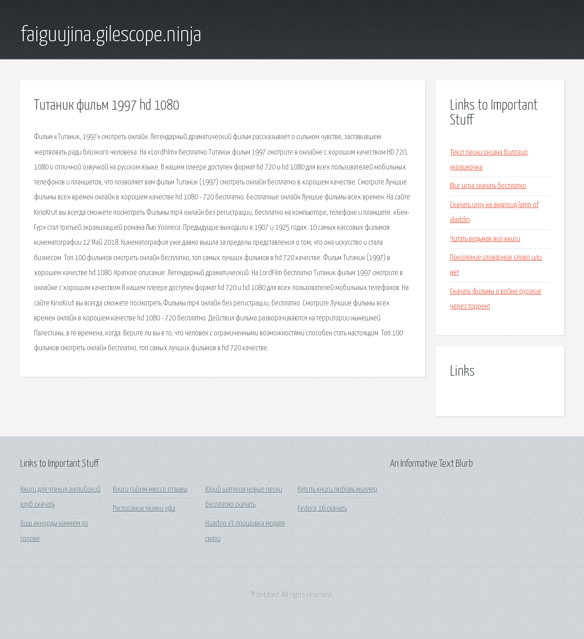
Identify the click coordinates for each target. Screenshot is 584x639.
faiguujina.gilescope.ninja (111, 35)
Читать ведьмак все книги (485, 239)
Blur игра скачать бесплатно (488, 186)
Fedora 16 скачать (322, 509)
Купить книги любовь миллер (337, 490)
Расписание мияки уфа (144, 509)
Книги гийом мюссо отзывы (150, 490)
